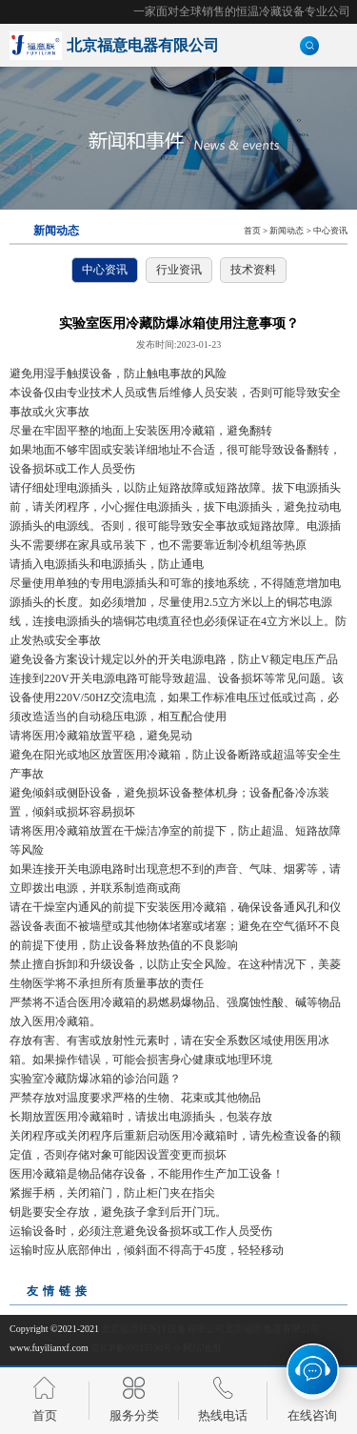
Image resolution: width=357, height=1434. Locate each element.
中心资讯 (330, 230)
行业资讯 (179, 269)
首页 (252, 230)
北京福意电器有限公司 (272, 1328)
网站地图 (202, 1348)
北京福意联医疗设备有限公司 (163, 1328)
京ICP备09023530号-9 (135, 1348)
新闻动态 (286, 230)
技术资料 (253, 269)
